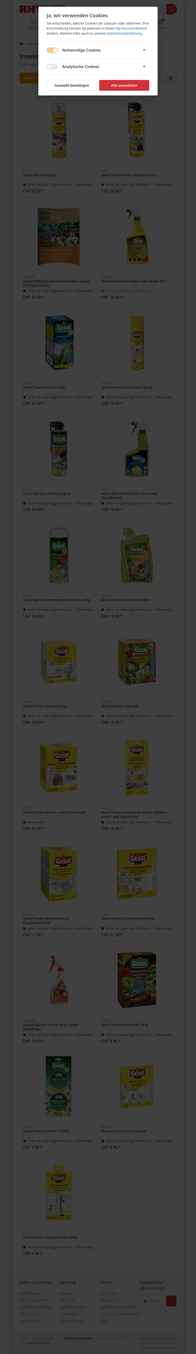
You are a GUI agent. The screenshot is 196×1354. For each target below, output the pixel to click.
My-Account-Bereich (131, 28)
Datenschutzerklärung (124, 33)
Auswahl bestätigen (72, 85)
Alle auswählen (124, 85)
